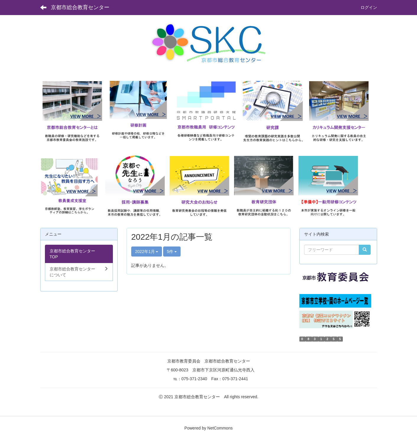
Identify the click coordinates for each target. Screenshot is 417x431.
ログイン (369, 7)
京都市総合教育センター (80, 7)
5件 (172, 251)
